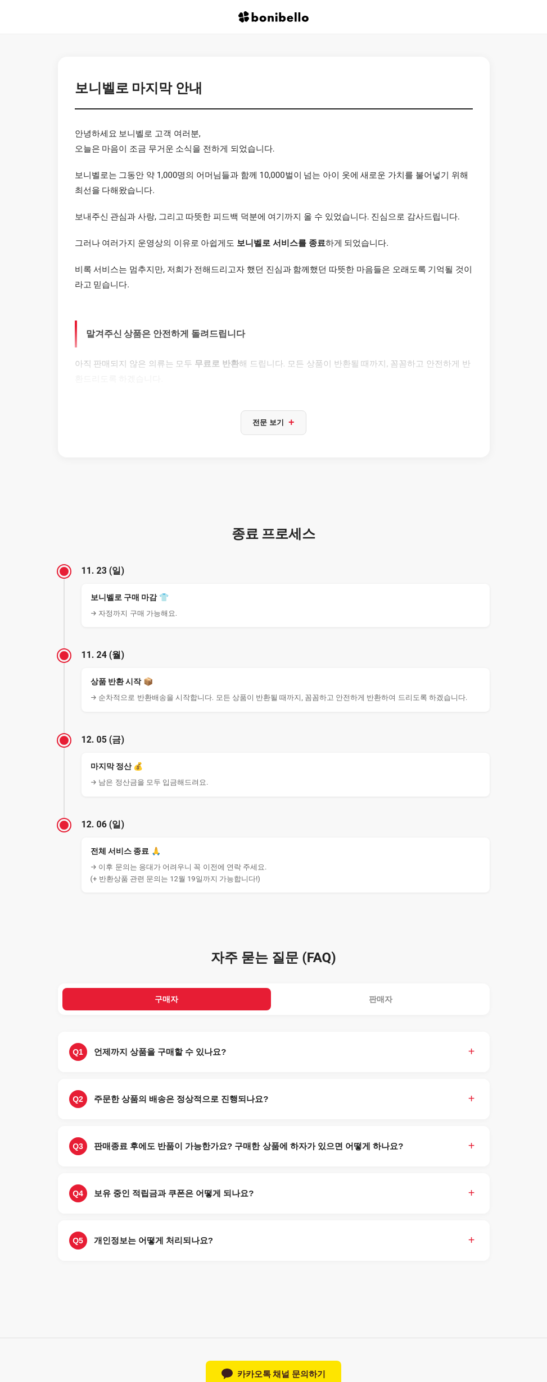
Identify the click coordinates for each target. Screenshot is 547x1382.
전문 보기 (273, 423)
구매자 (166, 1001)
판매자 (381, 1001)
